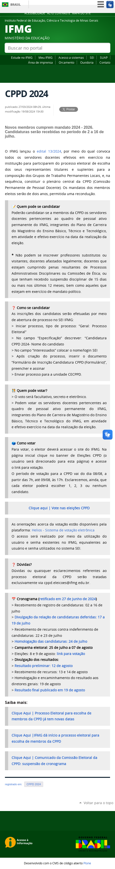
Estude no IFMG (22, 57)
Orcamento (66, 62)
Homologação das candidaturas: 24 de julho (51, 641)
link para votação (71, 654)
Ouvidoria (87, 62)
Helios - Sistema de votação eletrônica (63, 530)
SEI (92, 57)
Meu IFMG (45, 57)
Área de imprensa (40, 62)
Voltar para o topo (98, 802)
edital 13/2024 (49, 151)
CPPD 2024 (34, 784)
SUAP (104, 57)
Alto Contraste (58, 13)
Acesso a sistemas (71, 57)
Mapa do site (81, 13)
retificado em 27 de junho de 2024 (67, 599)
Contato (104, 62)
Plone (87, 863)
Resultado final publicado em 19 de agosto (50, 690)
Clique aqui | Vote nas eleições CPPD (59, 508)
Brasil (15, 4)
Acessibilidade (34, 13)
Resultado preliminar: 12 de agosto (44, 666)
